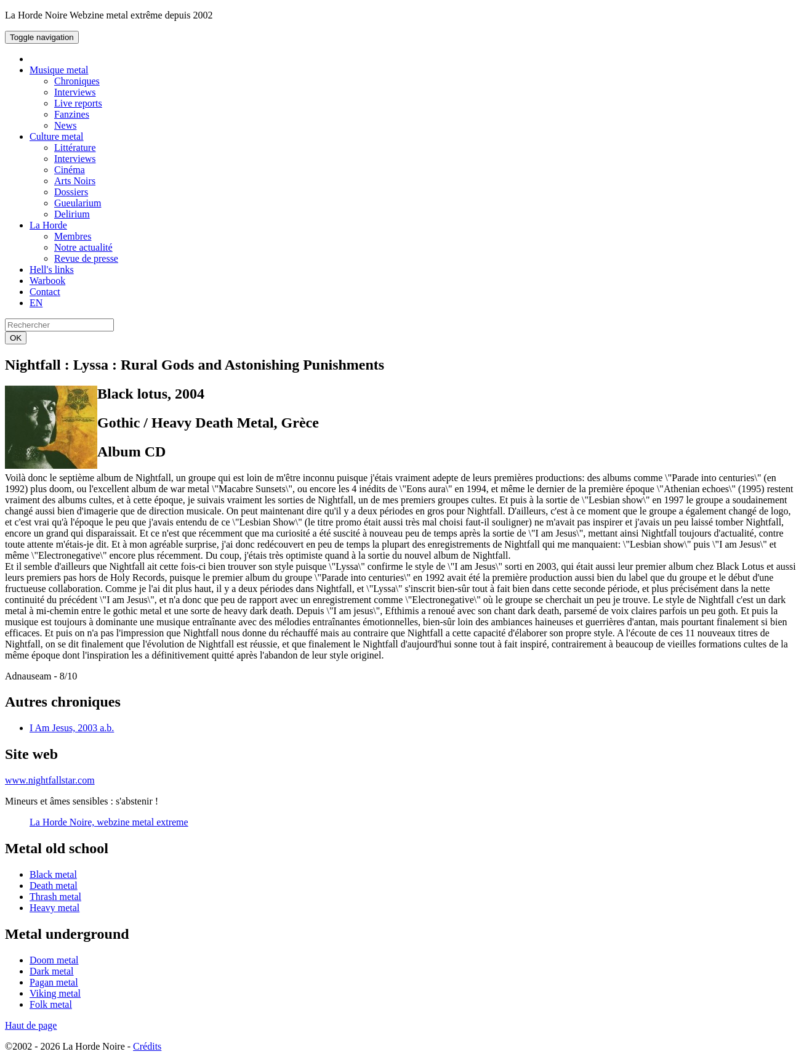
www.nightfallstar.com (50, 780)
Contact (45, 291)
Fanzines (71, 114)
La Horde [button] (48, 225)
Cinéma (69, 169)
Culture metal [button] (57, 136)
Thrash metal (55, 896)
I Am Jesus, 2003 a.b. (72, 728)
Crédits (147, 1046)
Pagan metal (54, 982)
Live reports (78, 103)
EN (36, 303)
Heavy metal (54, 907)
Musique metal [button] (59, 70)
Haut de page (31, 1025)
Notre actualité (83, 247)
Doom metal (54, 960)
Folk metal (51, 1004)
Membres (72, 236)
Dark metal (52, 971)
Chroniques (77, 81)
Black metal (53, 874)
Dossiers (71, 192)
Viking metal (55, 993)
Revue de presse (86, 258)
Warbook (47, 280)
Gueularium (77, 203)
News (65, 125)
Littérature (75, 147)
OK (16, 338)
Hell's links (52, 269)
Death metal (54, 885)
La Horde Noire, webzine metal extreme (109, 822)
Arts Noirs (74, 181)
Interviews (75, 92)
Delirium (72, 214)
